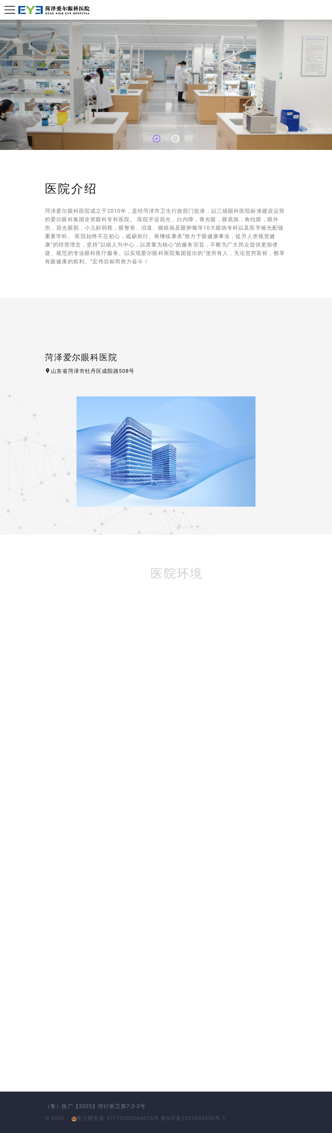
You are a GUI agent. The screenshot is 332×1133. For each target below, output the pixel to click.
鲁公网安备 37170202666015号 (115, 1118)
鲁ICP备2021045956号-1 (193, 1118)
